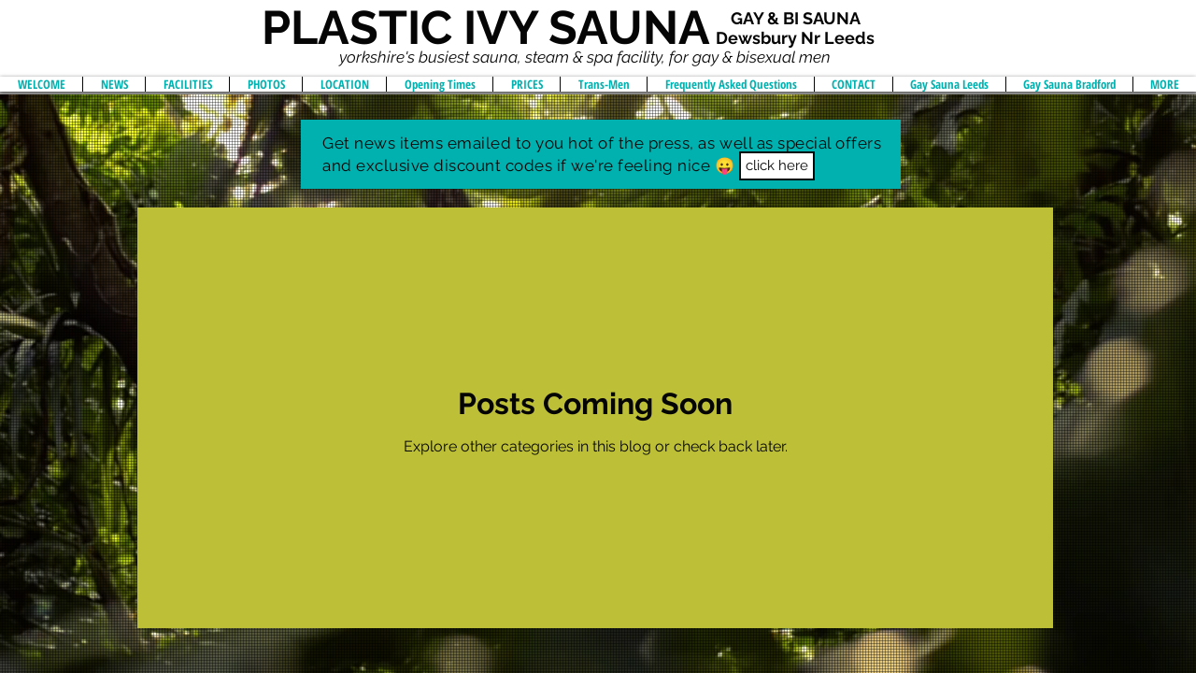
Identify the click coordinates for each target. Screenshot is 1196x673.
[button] (777, 165)
